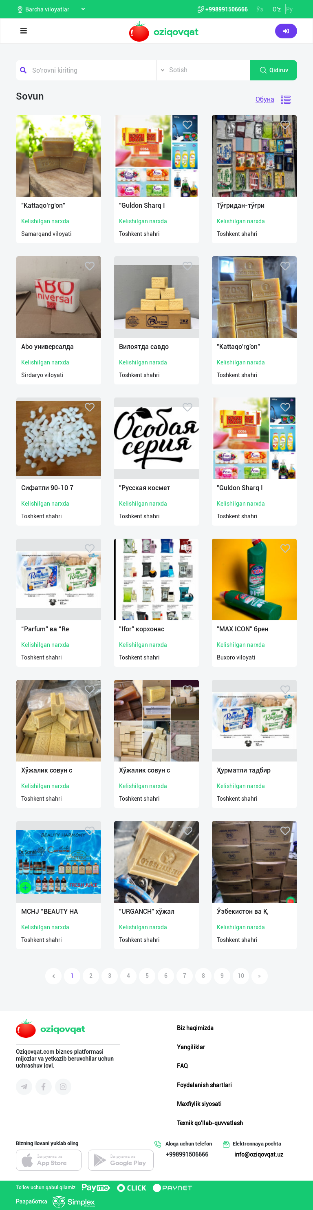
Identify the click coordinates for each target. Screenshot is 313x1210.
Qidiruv (273, 70)
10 (241, 975)
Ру (289, 9)
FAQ (182, 1066)
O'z (277, 9)
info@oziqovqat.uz (258, 1154)
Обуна (265, 99)
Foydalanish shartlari (204, 1085)
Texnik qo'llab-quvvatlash (210, 1123)
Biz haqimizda (195, 1028)
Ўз (259, 9)
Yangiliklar (191, 1047)
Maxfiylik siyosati (199, 1104)
